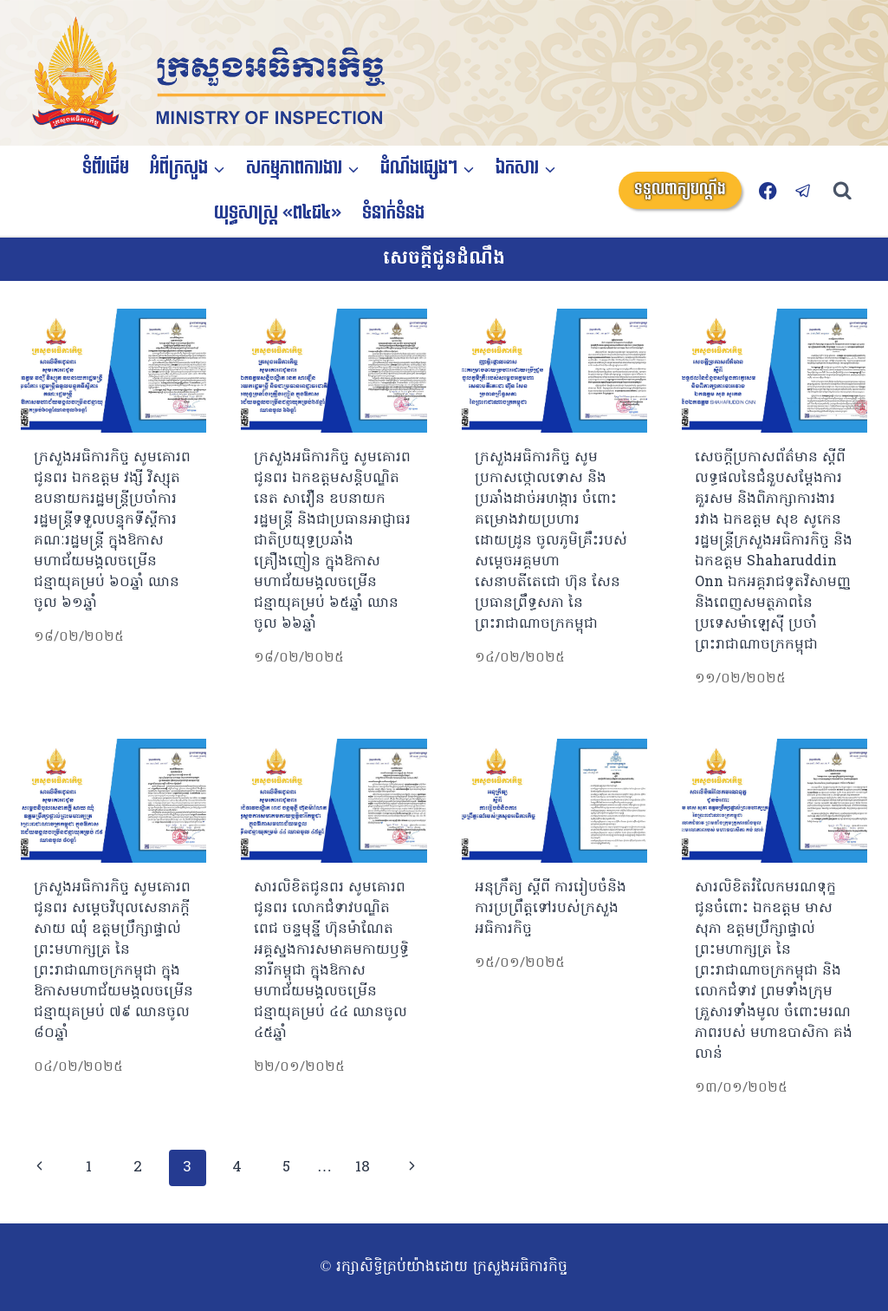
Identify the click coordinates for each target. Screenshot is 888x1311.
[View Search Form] (850, 191)
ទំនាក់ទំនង (393, 213)
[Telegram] (803, 190)
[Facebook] (768, 190)
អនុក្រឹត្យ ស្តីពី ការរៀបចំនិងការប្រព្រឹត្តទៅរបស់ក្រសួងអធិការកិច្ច (550, 908)
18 (362, 1167)
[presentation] (113, 371)
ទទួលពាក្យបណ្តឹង (680, 189)
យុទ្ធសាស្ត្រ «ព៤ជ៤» (277, 213)
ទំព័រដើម (105, 168)
